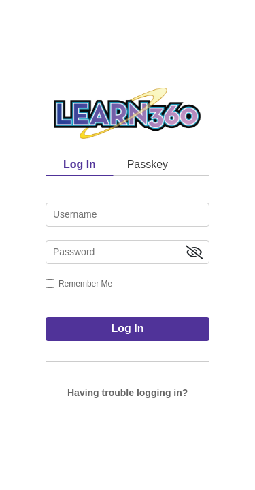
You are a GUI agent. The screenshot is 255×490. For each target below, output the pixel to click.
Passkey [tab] (147, 164)
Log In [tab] (79, 164)
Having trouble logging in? (127, 392)
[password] (127, 252)
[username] (127, 215)
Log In (128, 328)
